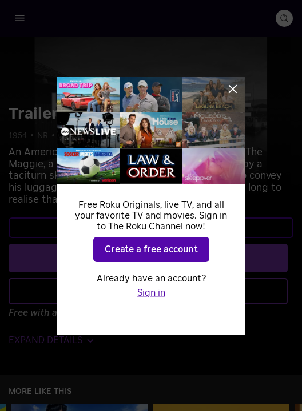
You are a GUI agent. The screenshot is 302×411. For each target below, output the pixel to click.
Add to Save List (148, 290)
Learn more (150, 228)
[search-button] (284, 18)
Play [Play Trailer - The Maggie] (157, 257)
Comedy (73, 136)
